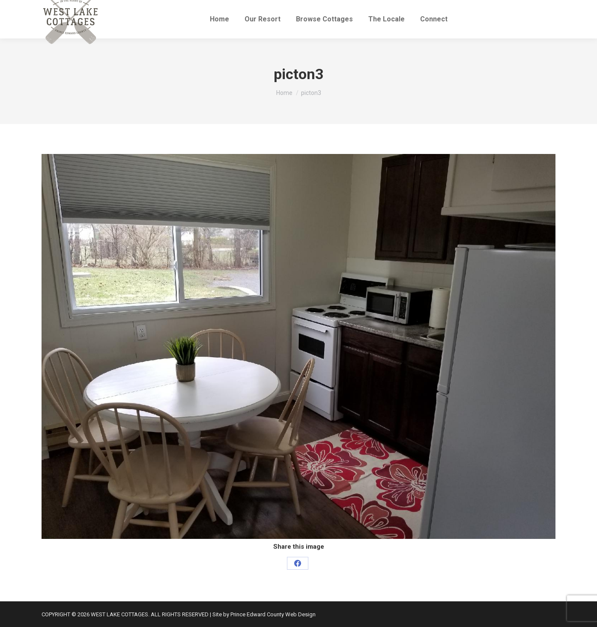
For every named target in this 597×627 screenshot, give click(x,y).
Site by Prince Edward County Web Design (264, 614)
